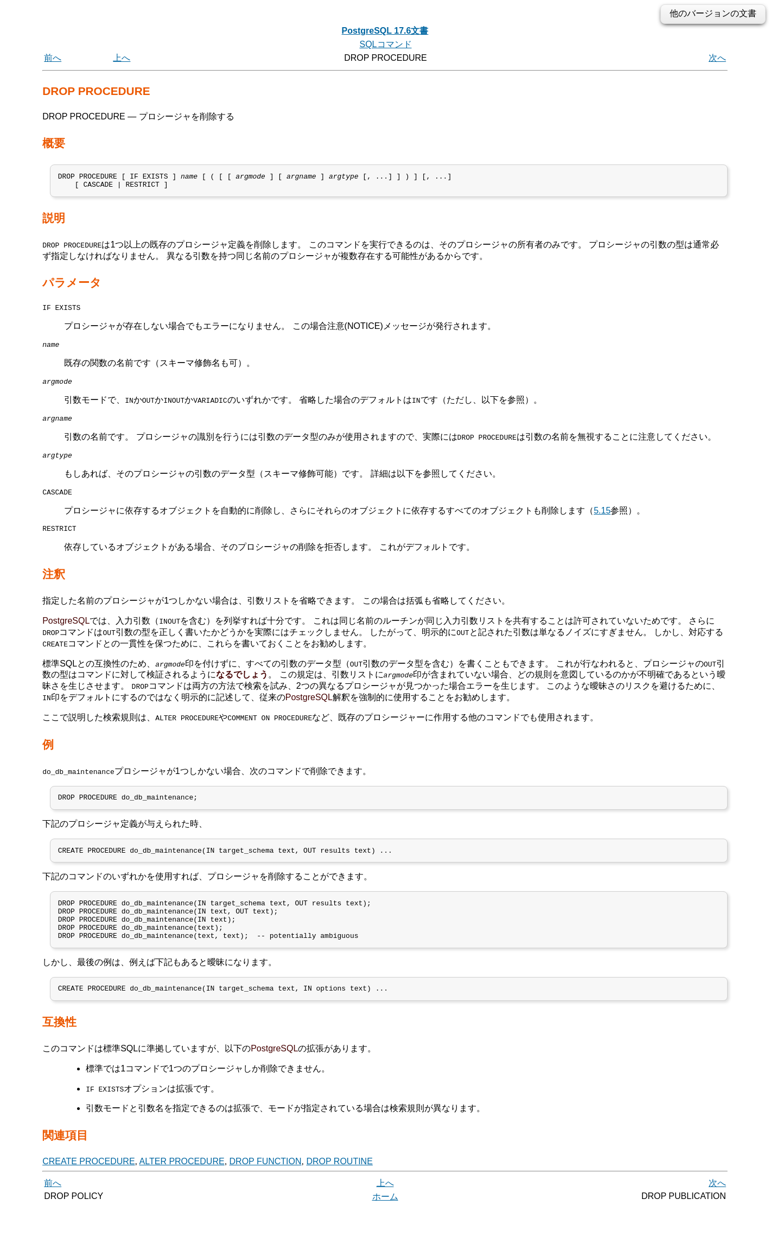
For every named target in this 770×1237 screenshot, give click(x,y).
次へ (717, 57)
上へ (121, 57)
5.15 (602, 523)
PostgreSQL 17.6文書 (385, 30)
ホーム (385, 1224)
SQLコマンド (385, 44)
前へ (52, 57)
